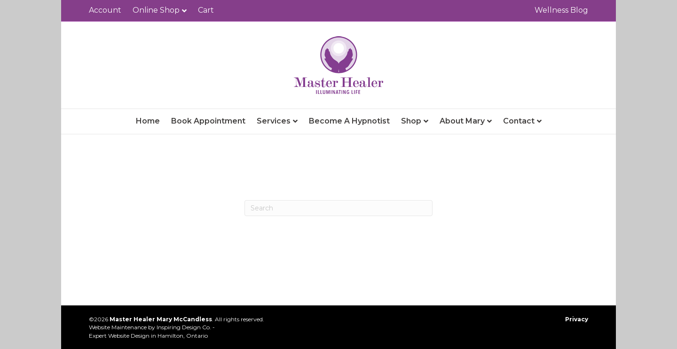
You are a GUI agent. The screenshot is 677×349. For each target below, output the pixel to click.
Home (148, 120)
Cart (206, 10)
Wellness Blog (561, 10)
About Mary (462, 120)
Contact (519, 120)
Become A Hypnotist (349, 120)
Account (105, 10)
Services (274, 120)
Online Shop (156, 10)
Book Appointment (208, 120)
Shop (411, 120)
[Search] (338, 208)
